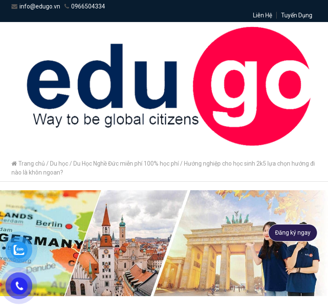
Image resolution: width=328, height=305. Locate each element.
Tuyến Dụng (296, 15)
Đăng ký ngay (293, 232)
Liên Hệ (262, 15)
